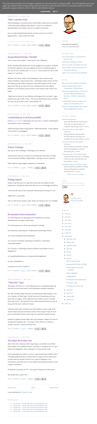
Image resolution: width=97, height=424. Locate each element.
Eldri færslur (54, 388)
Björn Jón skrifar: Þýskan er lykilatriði (74, 83)
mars (68, 293)
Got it (55, 11)
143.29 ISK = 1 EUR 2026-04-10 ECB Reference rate (30, 403)
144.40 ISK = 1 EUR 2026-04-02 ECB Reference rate (30, 411)
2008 (66, 236)
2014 (66, 217)
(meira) (86, 126)
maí (68, 258)
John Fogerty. (33, 70)
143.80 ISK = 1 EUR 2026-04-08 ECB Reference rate (30, 407)
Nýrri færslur (12, 388)
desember (70, 239)
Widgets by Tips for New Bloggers (75, 174)
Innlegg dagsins (15, 179)
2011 (66, 226)
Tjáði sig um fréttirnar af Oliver (72, 62)
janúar (69, 299)
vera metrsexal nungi (79, 154)
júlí (68, 252)
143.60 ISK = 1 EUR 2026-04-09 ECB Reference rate (30, 405)
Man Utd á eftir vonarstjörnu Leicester (74, 65)
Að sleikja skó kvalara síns (20, 340)
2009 (66, 233)
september (70, 245)
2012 (66, 223)
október (69, 242)
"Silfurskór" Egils (16, 282)
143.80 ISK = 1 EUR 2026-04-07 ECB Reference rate (30, 409)
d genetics (73, 119)
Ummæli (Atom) (27, 392)
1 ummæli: (30, 167)
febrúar (69, 296)
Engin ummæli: (32, 45)
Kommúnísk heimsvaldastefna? (22, 214)
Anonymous (66, 129)
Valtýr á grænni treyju (17, 19)
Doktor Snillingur (16, 147)
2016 (66, 214)
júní (68, 255)
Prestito (64, 119)
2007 (66, 304)
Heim (33, 388)
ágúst (68, 249)
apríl (68, 290)
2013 (66, 220)
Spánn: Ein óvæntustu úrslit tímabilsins (74, 73)
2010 (66, 230)
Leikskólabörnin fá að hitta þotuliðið (24, 117)
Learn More (45, 11)
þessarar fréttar (16, 121)
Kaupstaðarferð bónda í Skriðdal (22, 57)
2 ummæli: (30, 328)
